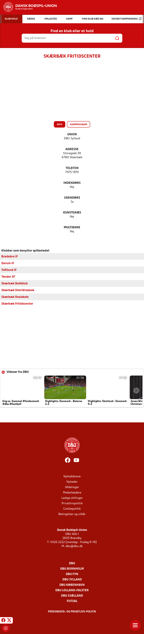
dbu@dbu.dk (74, 546)
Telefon (72, 168)
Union (72, 134)
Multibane (72, 227)
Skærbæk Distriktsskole (17, 290)
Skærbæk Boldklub (14, 283)
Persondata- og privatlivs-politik (72, 611)
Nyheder (72, 481)
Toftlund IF (9, 270)
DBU (72, 563)
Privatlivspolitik (72, 503)
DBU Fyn (72, 574)
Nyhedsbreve (72, 476)
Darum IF (7, 263)
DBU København (72, 584)
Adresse (72, 149)
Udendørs (72, 197)
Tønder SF (8, 276)
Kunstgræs (72, 212)
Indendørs (72, 183)
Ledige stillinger (72, 498)
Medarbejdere (72, 492)
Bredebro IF (9, 256)
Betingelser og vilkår (72, 514)
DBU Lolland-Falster (72, 590)
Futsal (72, 601)
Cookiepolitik (72, 508)
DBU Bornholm (72, 568)
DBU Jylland (72, 579)
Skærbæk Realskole (15, 297)
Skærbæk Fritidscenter (17, 303)
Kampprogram (78, 124)
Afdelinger (72, 487)
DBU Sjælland (72, 595)
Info (59, 124)
